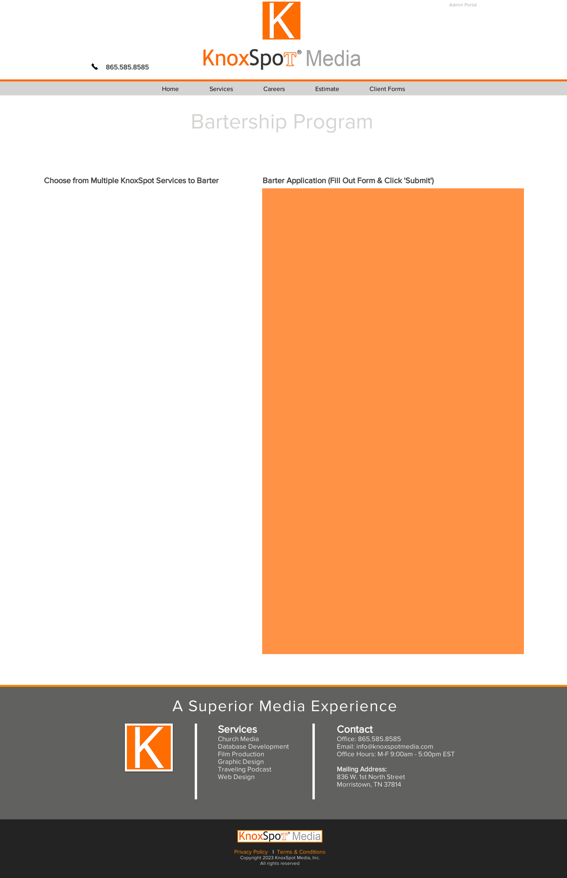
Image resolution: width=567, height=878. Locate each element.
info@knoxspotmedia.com (394, 746)
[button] (221, 88)
